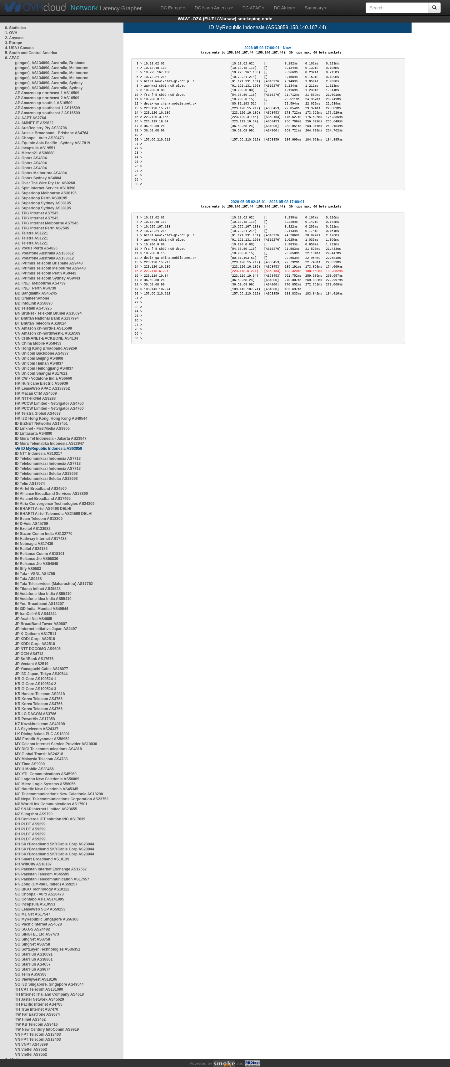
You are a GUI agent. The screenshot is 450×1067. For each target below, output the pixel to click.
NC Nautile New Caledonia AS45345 (46, 789)
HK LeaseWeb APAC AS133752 (42, 388)
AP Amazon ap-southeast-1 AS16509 (47, 108)
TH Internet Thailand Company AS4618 (49, 994)
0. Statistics (15, 28)
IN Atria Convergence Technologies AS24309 (54, 503)
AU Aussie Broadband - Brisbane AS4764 (51, 133)
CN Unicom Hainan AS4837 (39, 363)
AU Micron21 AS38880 (34, 153)
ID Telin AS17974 (30, 483)
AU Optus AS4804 (31, 158)
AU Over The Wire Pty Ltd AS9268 (45, 183)
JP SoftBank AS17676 (34, 659)
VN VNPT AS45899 (31, 1044)
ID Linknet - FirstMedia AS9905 (42, 428)
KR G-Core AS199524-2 (35, 684)
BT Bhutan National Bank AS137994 (47, 318)
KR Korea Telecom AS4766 (38, 699)
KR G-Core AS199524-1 (35, 679)
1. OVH (11, 33)
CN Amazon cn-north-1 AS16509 (43, 328)
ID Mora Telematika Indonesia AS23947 (49, 443)
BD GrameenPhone (32, 298)
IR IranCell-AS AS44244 (36, 614)
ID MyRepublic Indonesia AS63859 (51, 448)
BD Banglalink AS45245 (36, 293)
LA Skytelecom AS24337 (36, 729)
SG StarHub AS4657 (33, 964)
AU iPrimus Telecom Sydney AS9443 (47, 278)
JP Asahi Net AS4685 (33, 619)
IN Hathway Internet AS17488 (41, 538)
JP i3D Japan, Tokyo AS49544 (41, 674)
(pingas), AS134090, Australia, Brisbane (50, 63)
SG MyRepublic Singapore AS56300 (46, 919)
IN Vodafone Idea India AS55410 (43, 594)
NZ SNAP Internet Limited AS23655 (46, 809)
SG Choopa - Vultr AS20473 (39, 894)
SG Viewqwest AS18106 (36, 979)
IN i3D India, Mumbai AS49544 (41, 609)
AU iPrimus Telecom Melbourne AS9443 (50, 268)
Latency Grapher (106, 7)
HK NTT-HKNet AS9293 (35, 398)
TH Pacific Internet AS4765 (38, 1004)
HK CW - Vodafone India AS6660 (43, 378)
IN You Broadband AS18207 (39, 604)
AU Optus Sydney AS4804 (38, 178)
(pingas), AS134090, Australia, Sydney (49, 83)
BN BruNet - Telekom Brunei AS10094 (48, 313)
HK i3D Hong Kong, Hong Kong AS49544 (51, 418)
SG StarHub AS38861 (33, 959)
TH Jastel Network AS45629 (39, 999)
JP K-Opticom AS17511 (35, 634)
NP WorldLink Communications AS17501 (51, 804)
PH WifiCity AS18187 (33, 864)
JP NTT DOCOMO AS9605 (38, 649)
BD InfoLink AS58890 (33, 303)
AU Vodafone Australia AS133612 (44, 253)
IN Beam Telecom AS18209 (38, 518)
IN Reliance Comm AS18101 (39, 553)
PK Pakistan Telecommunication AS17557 (52, 879)
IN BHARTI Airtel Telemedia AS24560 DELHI (53, 513)
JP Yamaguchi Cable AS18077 (41, 669)
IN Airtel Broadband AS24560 (41, 488)
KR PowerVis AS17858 (35, 719)
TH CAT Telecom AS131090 (39, 989)
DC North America (214, 7)
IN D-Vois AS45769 (31, 523)
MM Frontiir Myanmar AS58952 (42, 739)
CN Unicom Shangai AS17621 (41, 373)
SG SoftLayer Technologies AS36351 (47, 949)
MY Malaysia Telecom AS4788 (41, 759)
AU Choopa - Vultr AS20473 (39, 138)
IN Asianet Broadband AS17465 (43, 498)
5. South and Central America (31, 53)
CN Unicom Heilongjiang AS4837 (44, 368)
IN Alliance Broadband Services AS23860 (51, 493)
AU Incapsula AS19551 (35, 148)
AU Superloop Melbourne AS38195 (46, 193)
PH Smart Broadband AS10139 (42, 859)
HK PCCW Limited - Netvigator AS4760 (49, 403)
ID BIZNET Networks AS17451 (41, 423)
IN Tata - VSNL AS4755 (35, 574)
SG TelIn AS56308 (31, 974)
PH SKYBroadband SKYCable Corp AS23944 (54, 844)
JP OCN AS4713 (29, 654)
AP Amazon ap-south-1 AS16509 (43, 103)
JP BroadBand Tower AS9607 (41, 624)
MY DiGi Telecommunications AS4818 (48, 749)
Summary (316, 7)
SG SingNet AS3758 (32, 939)
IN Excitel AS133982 (33, 528)
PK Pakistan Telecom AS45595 (42, 874)
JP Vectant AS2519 (31, 664)
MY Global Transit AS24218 (39, 754)
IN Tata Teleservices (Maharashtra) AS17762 (54, 584)
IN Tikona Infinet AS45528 (38, 589)
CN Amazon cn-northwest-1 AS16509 (47, 333)
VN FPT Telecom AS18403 (38, 1034)
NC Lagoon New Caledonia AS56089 (47, 779)
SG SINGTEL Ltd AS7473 (37, 934)
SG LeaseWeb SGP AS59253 (40, 909)
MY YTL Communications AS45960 (46, 774)
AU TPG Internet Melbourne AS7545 (46, 223)
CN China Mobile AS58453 (38, 343)
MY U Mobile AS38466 (34, 769)
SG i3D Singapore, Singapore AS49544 (49, 984)
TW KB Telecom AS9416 (36, 1024)
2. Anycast (14, 38)
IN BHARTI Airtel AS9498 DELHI (43, 508)
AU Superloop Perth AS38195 (41, 198)
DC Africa (284, 7)
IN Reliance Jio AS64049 (36, 564)
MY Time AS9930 (30, 764)
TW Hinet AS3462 (30, 1019)
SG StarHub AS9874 (33, 969)
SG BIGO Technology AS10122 (42, 889)
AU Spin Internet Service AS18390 (45, 188)
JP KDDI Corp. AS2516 (35, 639)
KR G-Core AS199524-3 (35, 689)
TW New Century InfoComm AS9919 (47, 1029)
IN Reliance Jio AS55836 (36, 559)
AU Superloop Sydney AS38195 (43, 203)
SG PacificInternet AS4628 (38, 924)
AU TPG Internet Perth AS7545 (42, 228)
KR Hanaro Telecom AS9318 (40, 694)
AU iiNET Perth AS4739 (35, 288)
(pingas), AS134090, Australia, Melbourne (51, 68)
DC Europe (173, 7)
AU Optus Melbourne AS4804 (41, 173)
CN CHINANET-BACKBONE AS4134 (46, 338)
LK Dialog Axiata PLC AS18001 (42, 734)
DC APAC (253, 7)
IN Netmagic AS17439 (34, 543)
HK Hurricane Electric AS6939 (41, 383)
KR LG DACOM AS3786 (35, 714)
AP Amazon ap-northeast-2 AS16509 (47, 98)
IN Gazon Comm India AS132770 (43, 533)
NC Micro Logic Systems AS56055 (45, 784)
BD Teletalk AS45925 (33, 308)
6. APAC (12, 58)
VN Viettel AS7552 (31, 1049)
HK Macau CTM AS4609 (36, 393)
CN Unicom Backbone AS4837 (42, 353)
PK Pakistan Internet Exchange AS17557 (51, 869)
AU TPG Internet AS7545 (36, 213)
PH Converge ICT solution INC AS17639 (50, 819)
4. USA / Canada (19, 48)
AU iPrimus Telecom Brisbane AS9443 (49, 263)
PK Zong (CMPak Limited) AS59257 (46, 884)
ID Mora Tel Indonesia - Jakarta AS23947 (51, 438)
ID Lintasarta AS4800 (33, 433)
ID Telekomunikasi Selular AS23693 (46, 473)
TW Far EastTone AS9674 (37, 1014)
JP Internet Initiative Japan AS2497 (46, 629)
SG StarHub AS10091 (33, 954)
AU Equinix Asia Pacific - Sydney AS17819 (52, 143)
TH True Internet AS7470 (36, 1009)
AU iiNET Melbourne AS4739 (40, 283)
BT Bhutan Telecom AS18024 (41, 323)
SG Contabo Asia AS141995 (39, 899)
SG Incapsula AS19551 (35, 904)
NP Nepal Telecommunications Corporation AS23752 (61, 799)
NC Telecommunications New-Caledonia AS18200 (59, 794)
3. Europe (13, 43)
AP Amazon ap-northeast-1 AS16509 (47, 93)
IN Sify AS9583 (28, 569)
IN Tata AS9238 (28, 579)
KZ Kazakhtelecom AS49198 (40, 724)
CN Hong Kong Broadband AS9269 (46, 348)
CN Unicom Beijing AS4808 (39, 358)
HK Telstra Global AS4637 (38, 413)
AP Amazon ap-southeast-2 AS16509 (47, 113)
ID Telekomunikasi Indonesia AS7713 (48, 458)
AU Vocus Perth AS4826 (36, 248)
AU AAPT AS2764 (30, 118)
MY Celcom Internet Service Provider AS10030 (56, 744)
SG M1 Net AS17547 (32, 914)
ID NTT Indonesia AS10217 (38, 453)
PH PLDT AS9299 (30, 824)
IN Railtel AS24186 (31, 548)
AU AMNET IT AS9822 (34, 123)
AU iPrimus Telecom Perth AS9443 (45, 273)
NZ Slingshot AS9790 (33, 814)
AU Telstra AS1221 (31, 233)
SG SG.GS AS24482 (32, 929)
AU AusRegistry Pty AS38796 (41, 128)
